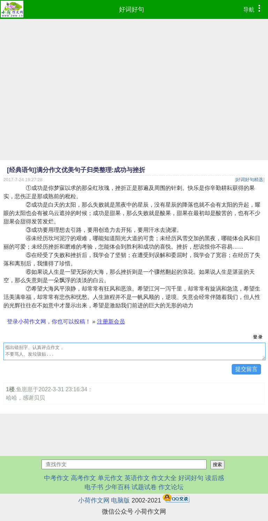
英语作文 (137, 477)
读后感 (214, 477)
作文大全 (164, 477)
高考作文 (83, 477)
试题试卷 (144, 487)
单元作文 (110, 477)
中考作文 (56, 477)
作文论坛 (171, 487)
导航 (253, 9)
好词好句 (131, 9)
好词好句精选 (249, 179)
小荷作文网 (94, 500)
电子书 (94, 487)
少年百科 (117, 487)
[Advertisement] (134, 71)
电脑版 (120, 500)
